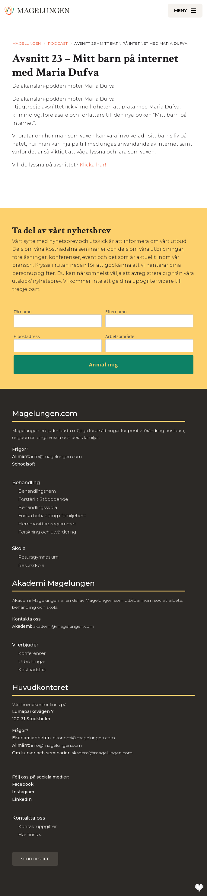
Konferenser (32, 653)
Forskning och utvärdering (47, 532)
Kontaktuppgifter (37, 826)
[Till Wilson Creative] (199, 888)
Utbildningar (31, 661)
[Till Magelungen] (37, 10)
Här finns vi (30, 834)
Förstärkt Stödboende (43, 499)
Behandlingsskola (37, 507)
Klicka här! (93, 165)
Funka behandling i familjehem (52, 515)
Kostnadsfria (32, 669)
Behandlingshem (37, 491)
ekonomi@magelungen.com (84, 737)
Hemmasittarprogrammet (47, 523)
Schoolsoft (35, 859)
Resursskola (31, 565)
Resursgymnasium (38, 557)
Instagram (23, 791)
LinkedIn (22, 799)
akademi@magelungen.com (63, 626)
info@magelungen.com (56, 456)
